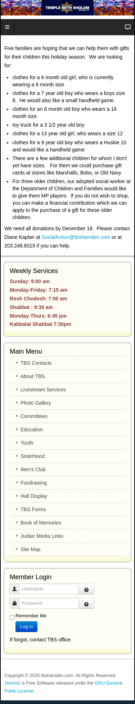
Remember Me (30, 615)
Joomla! (12, 683)
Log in (26, 626)
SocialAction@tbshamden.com (76, 237)
